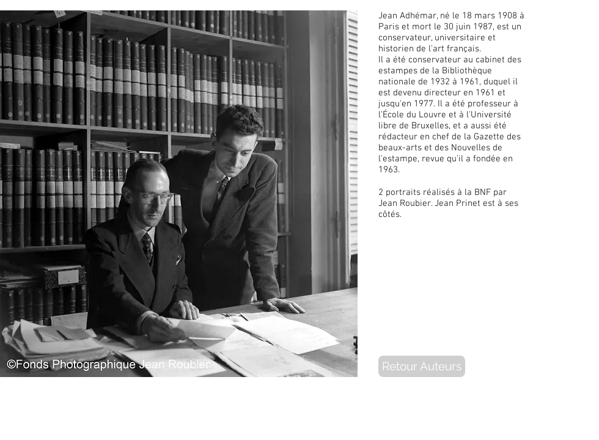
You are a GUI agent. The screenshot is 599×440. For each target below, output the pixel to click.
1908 (507, 15)
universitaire (460, 37)
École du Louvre (414, 114)
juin (463, 26)
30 (449, 26)
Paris (388, 26)
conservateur (404, 37)
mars (484, 15)
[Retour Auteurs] (421, 366)
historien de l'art (411, 48)
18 (467, 15)
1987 (483, 26)
